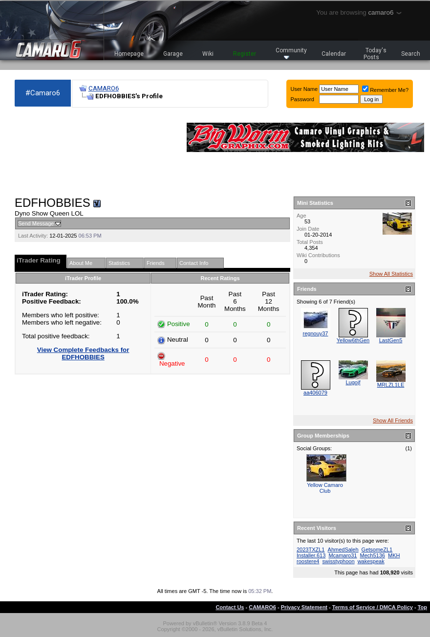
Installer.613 (311, 555)
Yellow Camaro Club (325, 488)
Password (302, 99)
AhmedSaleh (343, 549)
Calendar (334, 53)
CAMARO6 (103, 88)
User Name (304, 89)
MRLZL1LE (391, 385)
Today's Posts (375, 54)
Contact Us (229, 607)
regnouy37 (315, 333)
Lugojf (353, 382)
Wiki (208, 53)
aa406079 (315, 392)
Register (244, 53)
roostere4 (308, 561)
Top (422, 607)
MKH (394, 555)
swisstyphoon (338, 561)
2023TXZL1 (310, 549)
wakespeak (371, 561)
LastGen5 (391, 340)
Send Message (36, 223)
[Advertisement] (60, 152)
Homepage (129, 53)
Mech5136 (372, 555)
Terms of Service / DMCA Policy (372, 607)
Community (291, 53)
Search (410, 53)
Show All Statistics (391, 274)
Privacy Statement (304, 607)
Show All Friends (393, 420)
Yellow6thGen (353, 340)
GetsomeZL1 (377, 549)
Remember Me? (385, 90)
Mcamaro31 (342, 555)
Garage (173, 53)
